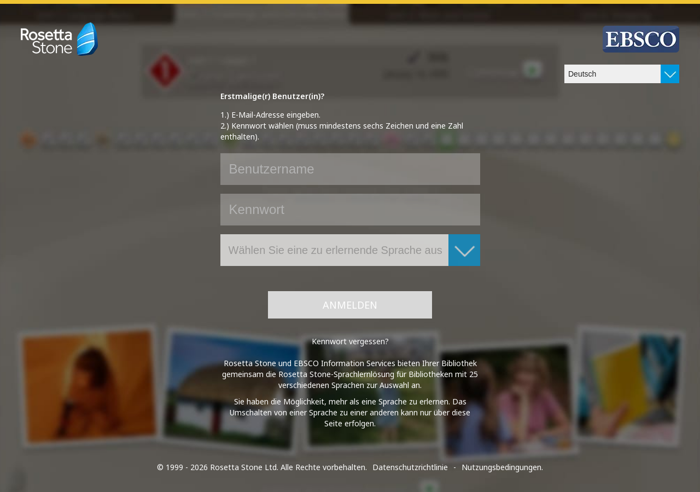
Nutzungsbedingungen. (502, 467)
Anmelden (350, 304)
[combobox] (621, 74)
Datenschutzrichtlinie (410, 467)
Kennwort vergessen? (350, 341)
